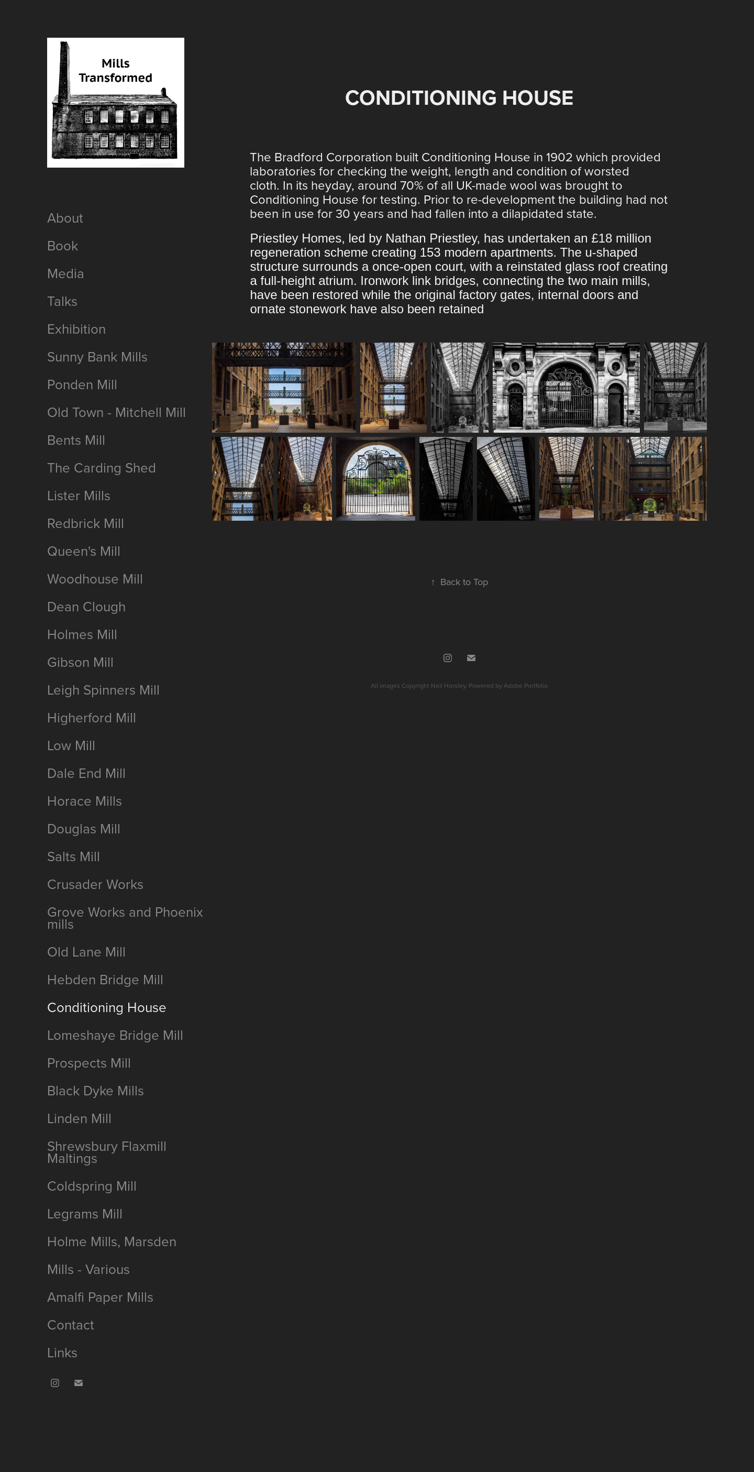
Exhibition (76, 328)
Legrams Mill (85, 1213)
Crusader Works (95, 883)
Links (62, 1352)
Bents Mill (76, 439)
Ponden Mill (82, 384)
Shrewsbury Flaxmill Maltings (107, 1151)
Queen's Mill (83, 550)
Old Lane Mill (86, 951)
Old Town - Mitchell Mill (116, 411)
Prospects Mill (89, 1062)
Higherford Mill (91, 717)
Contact (70, 1324)
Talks (62, 300)
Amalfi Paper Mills (100, 1296)
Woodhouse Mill (95, 578)
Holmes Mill (82, 633)
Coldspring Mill (92, 1185)
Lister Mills (78, 495)
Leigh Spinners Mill (103, 689)
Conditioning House (107, 1006)
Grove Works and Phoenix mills (125, 917)
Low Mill (71, 744)
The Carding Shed (101, 467)
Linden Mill (79, 1117)
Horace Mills (84, 800)
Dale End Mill (86, 772)
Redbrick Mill (85, 522)
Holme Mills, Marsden (111, 1241)
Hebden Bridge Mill (105, 979)
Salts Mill (73, 856)
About (65, 217)
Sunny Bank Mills (97, 356)
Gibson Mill (80, 661)
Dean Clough (86, 606)
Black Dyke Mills (95, 1090)
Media (65, 272)
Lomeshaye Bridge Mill (115, 1034)
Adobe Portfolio (526, 685)
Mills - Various (88, 1268)
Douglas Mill (83, 828)
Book (62, 245)
